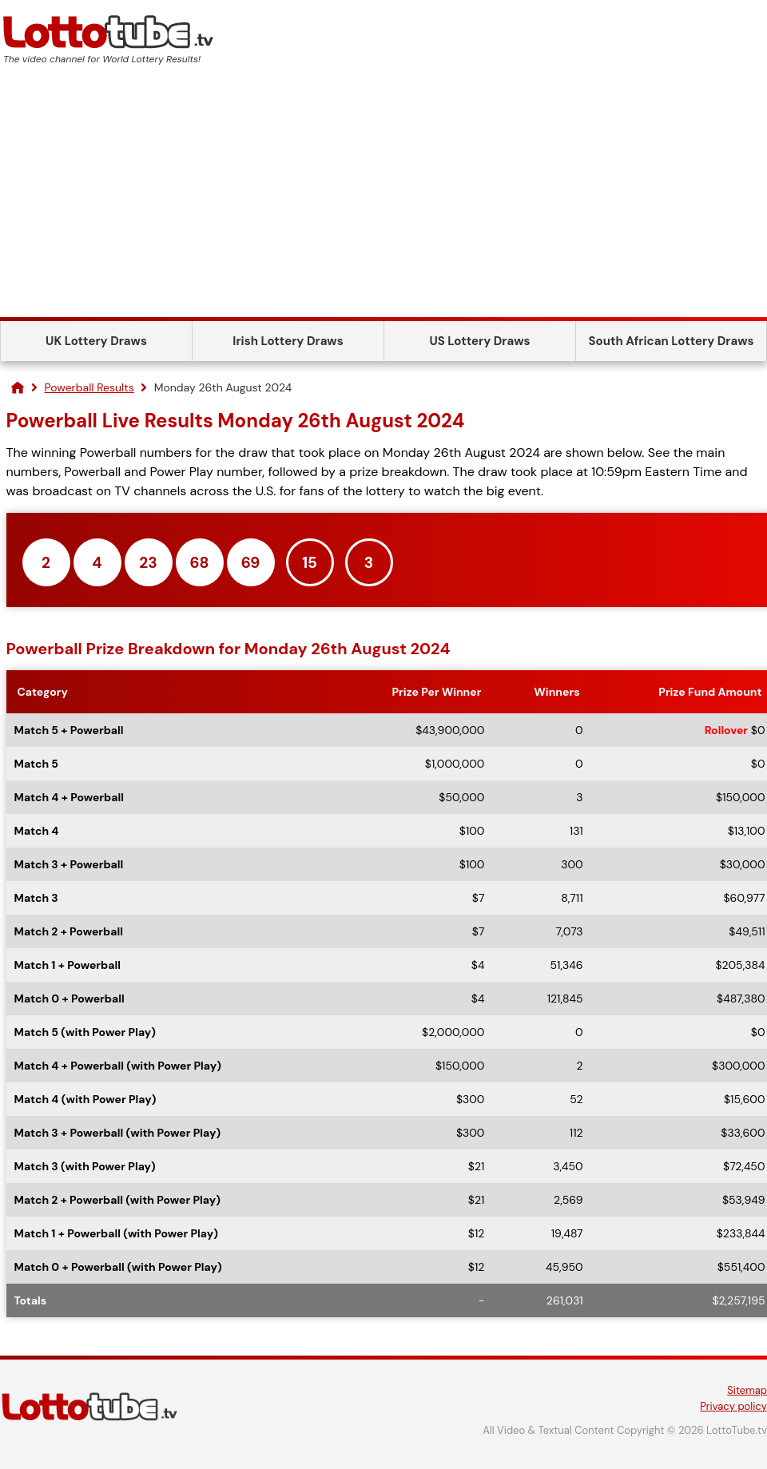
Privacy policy (733, 1406)
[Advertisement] (383, 197)
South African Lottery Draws (671, 341)
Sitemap (747, 1390)
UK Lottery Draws (96, 341)
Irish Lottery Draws (287, 341)
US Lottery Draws (479, 341)
